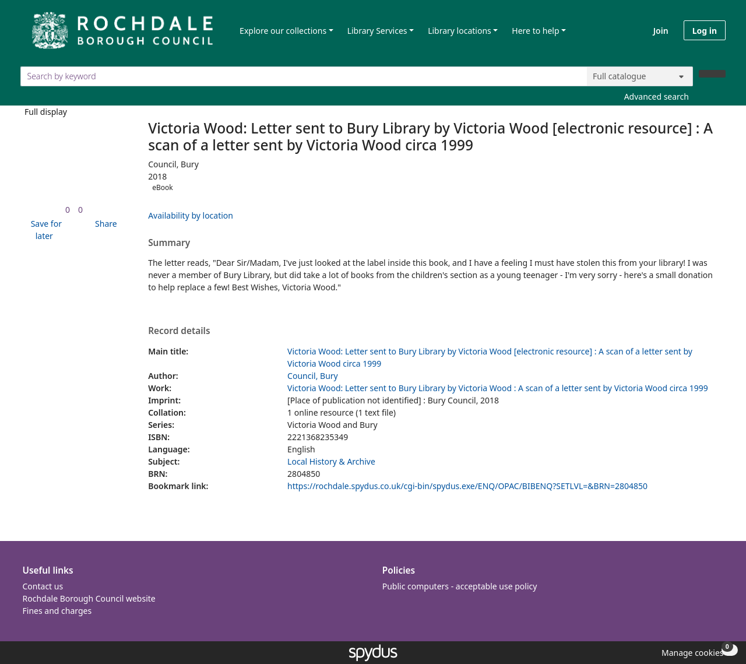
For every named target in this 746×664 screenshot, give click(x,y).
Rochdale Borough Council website (89, 598)
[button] (44, 229)
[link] (67, 209)
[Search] (712, 74)
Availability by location (190, 215)
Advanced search (656, 96)
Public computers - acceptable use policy (459, 586)
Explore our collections (283, 30)
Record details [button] (179, 331)
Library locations (459, 30)
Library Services (377, 30)
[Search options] (640, 76)
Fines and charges (57, 610)
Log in (704, 30)
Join (660, 30)
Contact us (43, 586)
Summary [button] (169, 243)
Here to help (535, 30)
